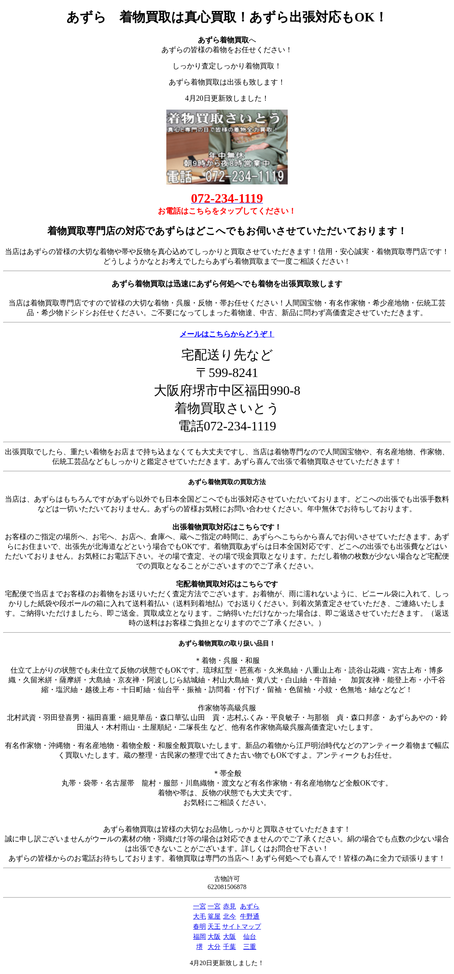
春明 (199, 926)
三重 (249, 946)
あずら (249, 906)
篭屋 (214, 916)
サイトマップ (241, 926)
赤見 (229, 906)
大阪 (214, 936)
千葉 (229, 946)
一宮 (199, 906)
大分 (214, 946)
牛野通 (249, 916)
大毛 (199, 916)
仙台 (249, 936)
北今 (229, 916)
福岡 (199, 936)
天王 (214, 926)
